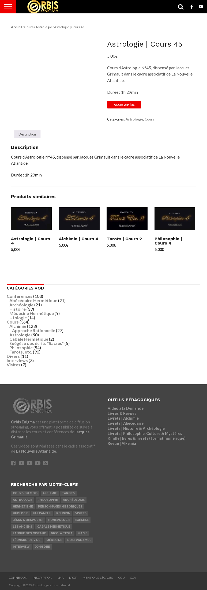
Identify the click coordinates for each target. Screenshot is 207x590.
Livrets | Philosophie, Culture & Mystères (145, 433)
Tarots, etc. (20, 351)
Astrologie (44, 27)
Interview (21, 546)
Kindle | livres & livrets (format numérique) (147, 438)
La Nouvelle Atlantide (36, 451)
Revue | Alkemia (122, 443)
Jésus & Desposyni (28, 520)
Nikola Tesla (62, 533)
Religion (63, 513)
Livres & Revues (122, 413)
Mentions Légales (98, 578)
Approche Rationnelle (33, 330)
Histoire (17, 308)
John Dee (42, 546)
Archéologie (21, 304)
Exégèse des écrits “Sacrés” (36, 343)
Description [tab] (27, 134)
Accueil (16, 27)
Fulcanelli (42, 513)
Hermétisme (23, 506)
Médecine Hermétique (31, 313)
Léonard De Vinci (27, 540)
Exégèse (82, 520)
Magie (82, 533)
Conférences (19, 296)
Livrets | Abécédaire (126, 423)
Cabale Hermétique (28, 338)
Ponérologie (59, 520)
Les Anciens (22, 526)
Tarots (68, 493)
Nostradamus (79, 540)
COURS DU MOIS (25, 493)
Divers (13, 356)
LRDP (73, 578)
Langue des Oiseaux (29, 533)
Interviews (17, 360)
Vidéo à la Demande (126, 408)
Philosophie (21, 347)
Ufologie (18, 317)
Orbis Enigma (23, 422)
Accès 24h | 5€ (124, 104)
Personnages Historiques (60, 506)
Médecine (54, 540)
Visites (13, 364)
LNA (61, 578)
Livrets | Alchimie (123, 418)
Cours (28, 27)
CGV (133, 578)
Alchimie (17, 326)
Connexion (18, 578)
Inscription (42, 578)
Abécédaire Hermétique (33, 300)
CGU (121, 578)
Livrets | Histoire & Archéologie (136, 428)
